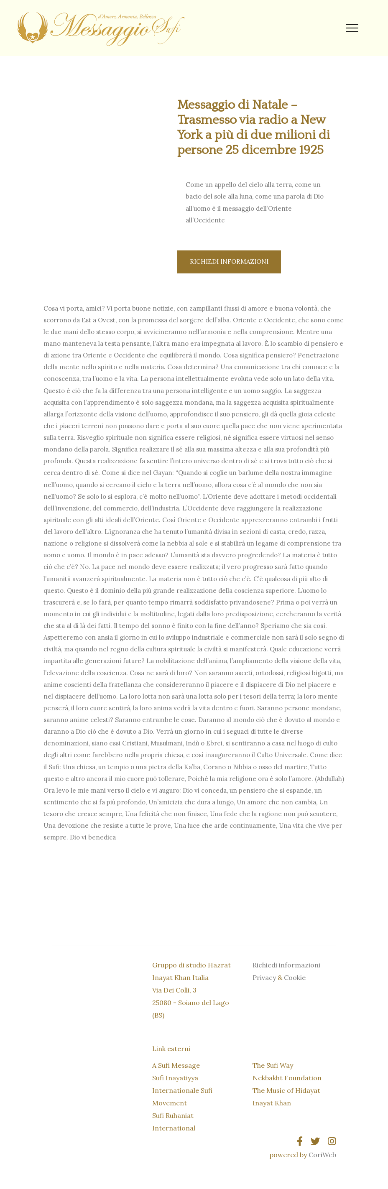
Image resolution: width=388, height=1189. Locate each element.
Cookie (295, 978)
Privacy (264, 978)
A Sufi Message (176, 1080)
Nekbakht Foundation (287, 1092)
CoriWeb (322, 1169)
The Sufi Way (273, 1080)
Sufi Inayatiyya (175, 1092)
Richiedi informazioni (229, 262)
